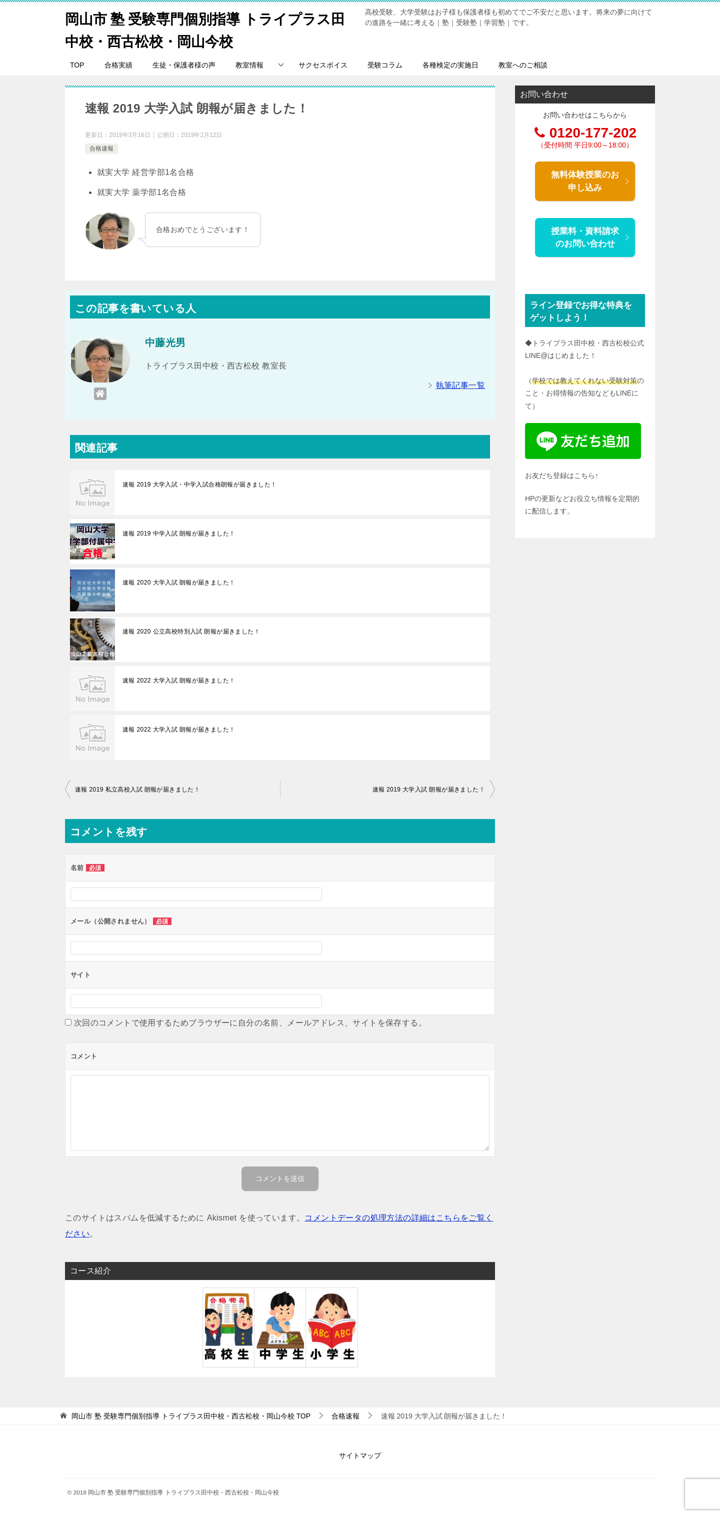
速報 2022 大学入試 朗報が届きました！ (179, 680)
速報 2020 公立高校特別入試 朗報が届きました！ (191, 631)
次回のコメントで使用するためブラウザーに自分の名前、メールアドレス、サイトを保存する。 (250, 1022)
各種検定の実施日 (450, 65)
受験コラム (385, 65)
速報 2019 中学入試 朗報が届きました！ (179, 533)
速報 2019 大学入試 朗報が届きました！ (429, 789)
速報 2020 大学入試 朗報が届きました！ (179, 582)
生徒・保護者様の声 (184, 65)
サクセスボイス (323, 65)
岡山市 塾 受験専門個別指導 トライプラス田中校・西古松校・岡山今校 (207, 28)
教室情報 (250, 65)
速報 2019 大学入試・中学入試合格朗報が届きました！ (199, 484)
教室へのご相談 (523, 65)
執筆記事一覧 (460, 385)
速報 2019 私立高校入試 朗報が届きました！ (137, 789)
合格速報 (102, 148)
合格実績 (118, 65)
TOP (77, 65)
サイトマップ (360, 1456)
